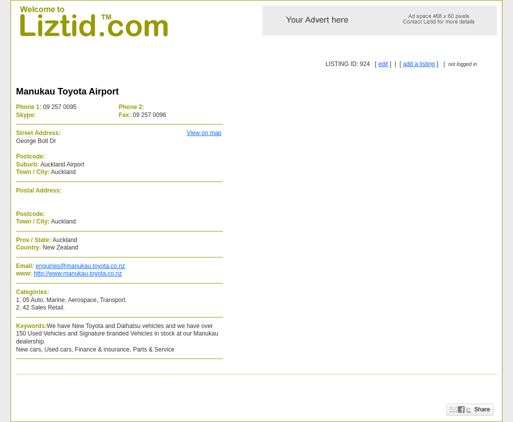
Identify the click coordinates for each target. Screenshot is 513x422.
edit (383, 64)
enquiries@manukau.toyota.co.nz (80, 266)
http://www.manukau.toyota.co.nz (78, 273)
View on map (204, 133)
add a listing (419, 64)
